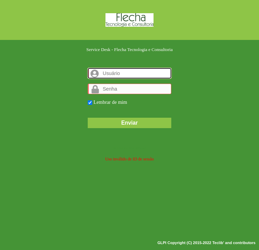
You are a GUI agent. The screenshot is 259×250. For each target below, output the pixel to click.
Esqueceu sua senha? (129, 147)
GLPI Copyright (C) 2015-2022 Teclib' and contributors (206, 243)
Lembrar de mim (107, 102)
